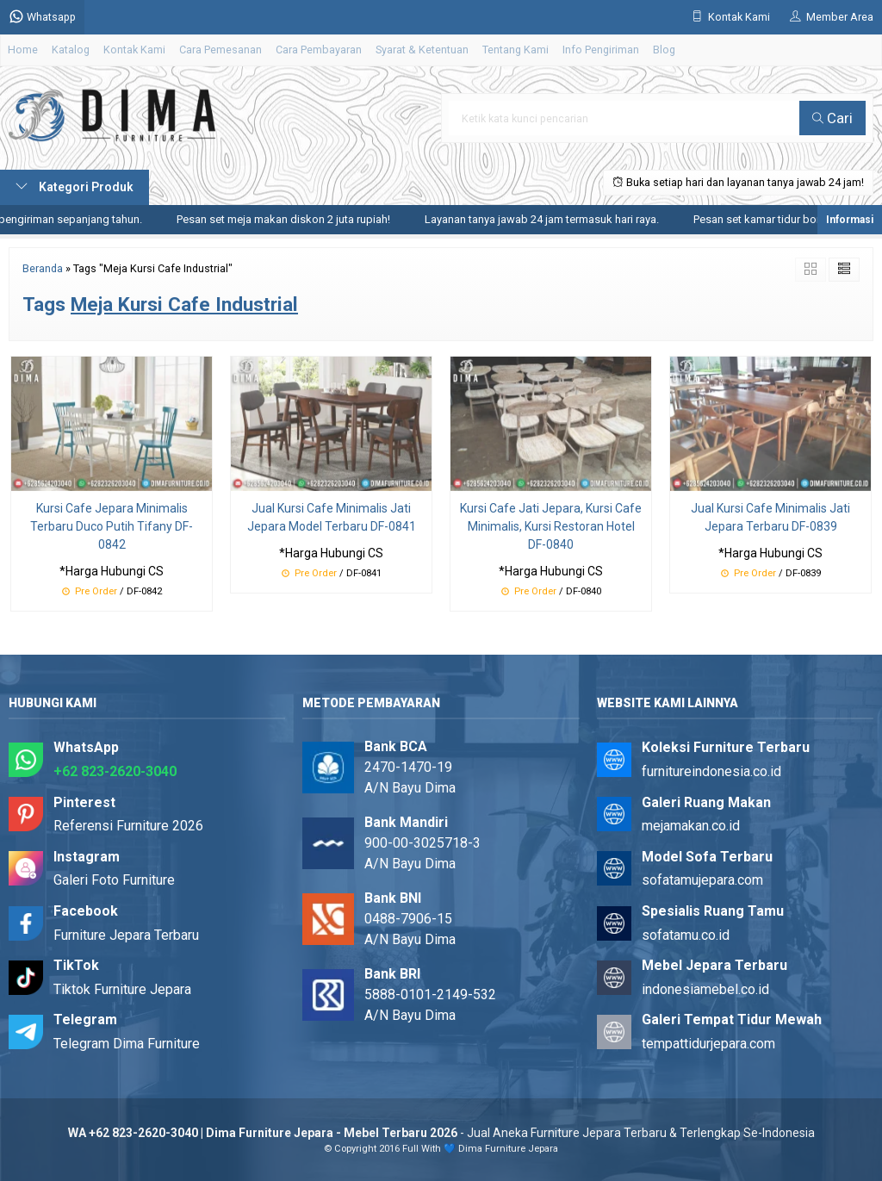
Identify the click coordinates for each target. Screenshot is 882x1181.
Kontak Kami (134, 49)
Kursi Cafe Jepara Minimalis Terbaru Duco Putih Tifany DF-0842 (111, 526)
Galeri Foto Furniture (114, 880)
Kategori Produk (75, 187)
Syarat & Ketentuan (422, 49)
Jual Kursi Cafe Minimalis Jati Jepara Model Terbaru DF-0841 (331, 517)
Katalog (71, 49)
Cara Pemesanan (220, 49)
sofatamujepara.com (702, 880)
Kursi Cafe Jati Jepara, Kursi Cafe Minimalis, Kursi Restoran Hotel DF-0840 (551, 526)
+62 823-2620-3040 (115, 771)
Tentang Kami (515, 49)
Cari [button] (832, 118)
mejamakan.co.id (691, 825)
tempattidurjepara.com (708, 1043)
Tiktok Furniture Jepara (122, 989)
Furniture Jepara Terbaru (126, 935)
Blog (664, 49)
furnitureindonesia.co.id (711, 771)
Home (23, 49)
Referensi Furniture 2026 (128, 825)
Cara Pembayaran (319, 49)
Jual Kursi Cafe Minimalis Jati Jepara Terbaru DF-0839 (770, 517)
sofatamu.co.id (686, 935)
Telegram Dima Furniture (126, 1043)
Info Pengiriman (600, 49)
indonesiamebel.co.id (705, 989)
